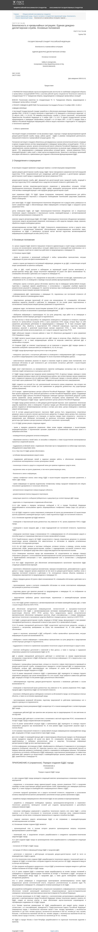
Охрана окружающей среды (24, 18)
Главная (16, 14)
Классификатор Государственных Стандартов (66, 7)
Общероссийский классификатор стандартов (30, 7)
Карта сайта (55, 931)
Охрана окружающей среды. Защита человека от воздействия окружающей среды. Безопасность (45, 16)
